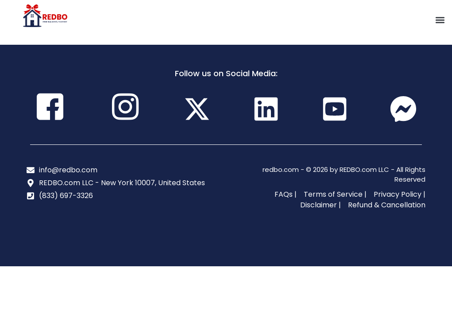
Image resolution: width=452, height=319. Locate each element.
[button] (440, 20)
